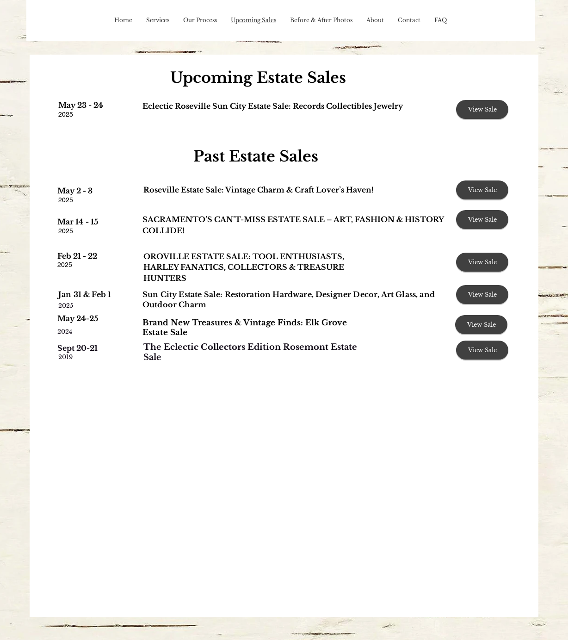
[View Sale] (482, 109)
